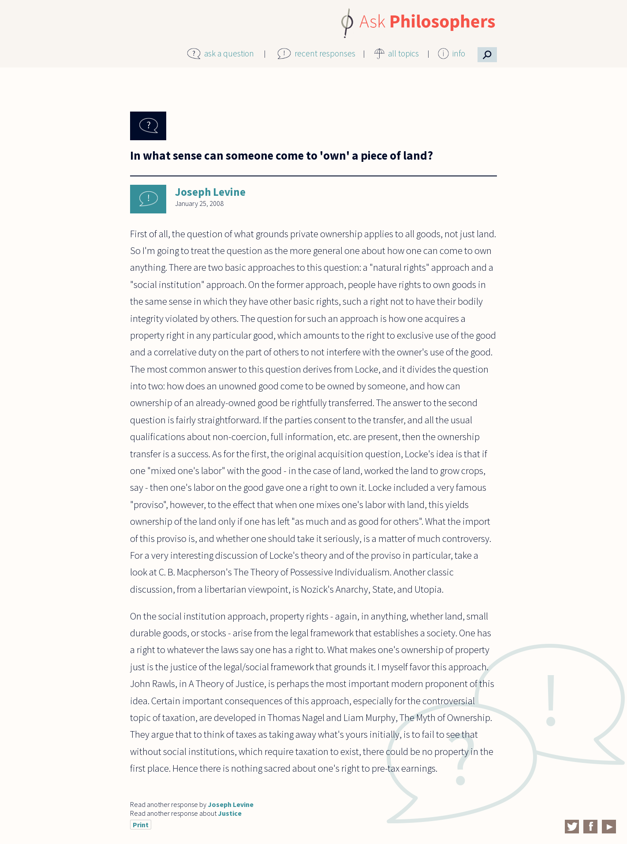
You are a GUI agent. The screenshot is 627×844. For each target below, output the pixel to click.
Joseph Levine (210, 192)
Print (141, 824)
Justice (230, 813)
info (458, 53)
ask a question (229, 53)
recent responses (325, 53)
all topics (403, 53)
